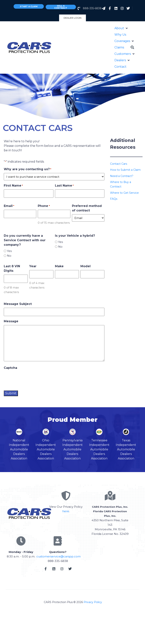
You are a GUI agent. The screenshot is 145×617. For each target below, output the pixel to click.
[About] (121, 28)
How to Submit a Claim (125, 169)
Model (85, 266)
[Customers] (125, 54)
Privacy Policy (93, 602)
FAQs (113, 199)
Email (9, 206)
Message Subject (18, 304)
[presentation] (32, 379)
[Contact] (120, 67)
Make (59, 266)
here (65, 511)
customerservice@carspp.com (58, 556)
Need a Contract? (121, 176)
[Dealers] (122, 60)
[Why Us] (120, 34)
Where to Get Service (124, 192)
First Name (13, 185)
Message (11, 321)
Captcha (10, 368)
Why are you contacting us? (27, 169)
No (9, 255)
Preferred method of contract (87, 208)
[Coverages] (124, 41)
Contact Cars (118, 163)
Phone (44, 206)
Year (32, 266)
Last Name (64, 185)
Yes (9, 251)
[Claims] (119, 47)
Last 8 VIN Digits (12, 268)
